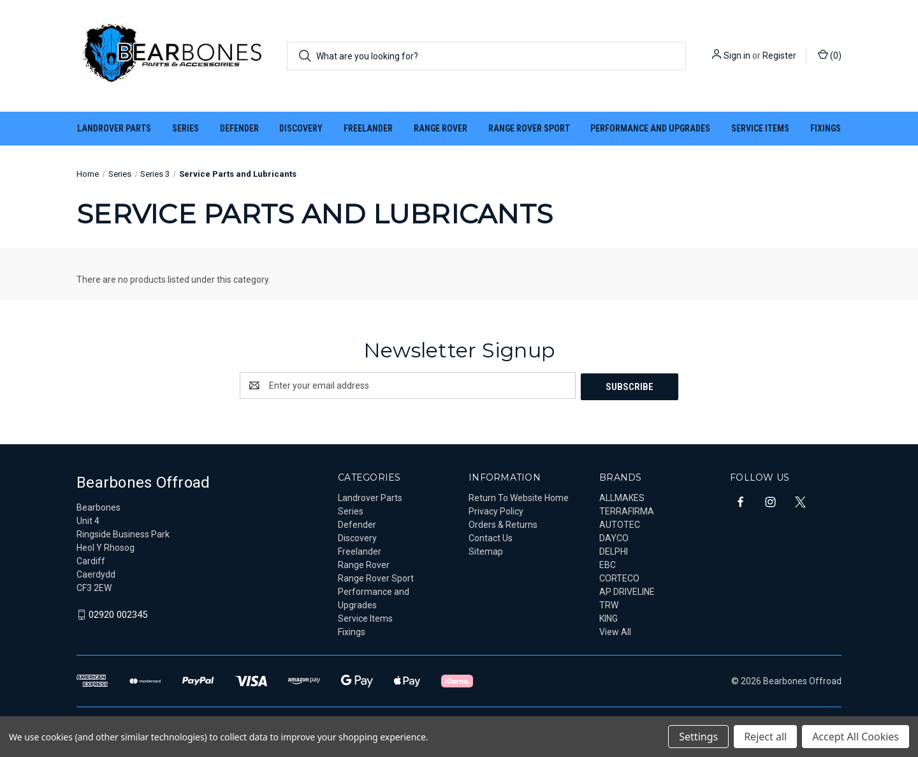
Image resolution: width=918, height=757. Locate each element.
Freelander (368, 128)
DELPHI (613, 550)
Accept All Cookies (855, 737)
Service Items (760, 128)
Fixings (825, 128)
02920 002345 (118, 614)
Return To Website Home (519, 496)
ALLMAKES (622, 496)
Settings (698, 737)
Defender (239, 128)
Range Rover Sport (529, 128)
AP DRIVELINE (627, 590)
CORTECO (619, 577)
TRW (608, 604)
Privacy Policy (496, 510)
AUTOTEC (619, 523)
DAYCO (614, 537)
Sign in (737, 55)
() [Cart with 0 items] (829, 55)
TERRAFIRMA (626, 510)
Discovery (301, 128)
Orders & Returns (503, 523)
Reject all (765, 737)
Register (779, 55)
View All (615, 631)
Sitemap (486, 550)
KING (608, 617)
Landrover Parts (114, 128)
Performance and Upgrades (650, 128)
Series (185, 128)
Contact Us (491, 537)
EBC (607, 563)
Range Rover (440, 128)
